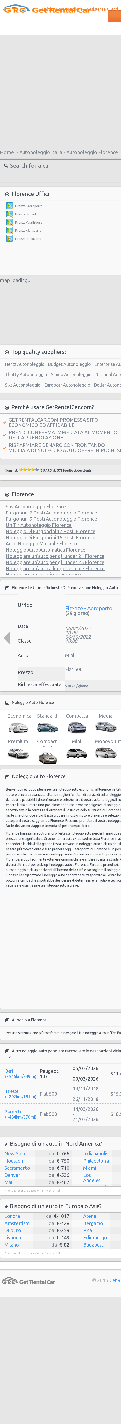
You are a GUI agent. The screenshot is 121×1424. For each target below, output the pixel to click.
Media (105, 723)
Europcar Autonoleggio (67, 384)
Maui (9, 1182)
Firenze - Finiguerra (28, 238)
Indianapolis (95, 1153)
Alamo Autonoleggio (71, 374)
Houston (13, 1161)
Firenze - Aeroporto (29, 206)
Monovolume (105, 749)
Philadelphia (96, 1161)
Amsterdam (17, 1223)
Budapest (93, 1245)
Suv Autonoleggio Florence (36, 506)
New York (14, 1153)
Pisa (87, 1230)
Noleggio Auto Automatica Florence (45, 550)
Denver (12, 1175)
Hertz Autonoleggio (25, 364)
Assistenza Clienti (102, 9)
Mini (76, 749)
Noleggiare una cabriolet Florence (43, 574)
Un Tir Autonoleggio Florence (39, 525)
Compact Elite (47, 750)
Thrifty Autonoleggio (26, 374)
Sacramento (17, 1168)
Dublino (12, 1230)
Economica (17, 723)
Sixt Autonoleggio (23, 384)
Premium (17, 749)
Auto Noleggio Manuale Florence (42, 543)
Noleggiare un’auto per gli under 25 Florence (55, 562)
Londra (12, 1216)
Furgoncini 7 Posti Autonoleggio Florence (51, 512)
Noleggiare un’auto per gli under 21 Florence (55, 556)
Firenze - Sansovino (28, 230)
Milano (11, 1245)
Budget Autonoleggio (69, 364)
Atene (89, 1216)
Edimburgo (95, 1237)
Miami (89, 1168)
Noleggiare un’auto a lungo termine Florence (55, 568)
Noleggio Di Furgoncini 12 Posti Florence (50, 531)
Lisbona (12, 1237)
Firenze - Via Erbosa (28, 222)
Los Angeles (91, 1177)
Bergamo (93, 1223)
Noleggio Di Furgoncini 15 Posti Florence (50, 537)
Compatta (76, 723)
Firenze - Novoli (26, 214)
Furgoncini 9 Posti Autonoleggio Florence (51, 519)
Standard (47, 723)
